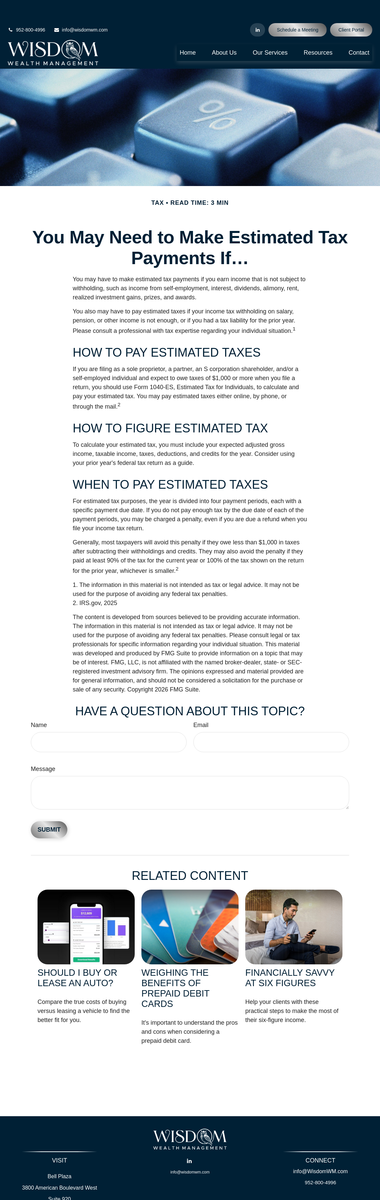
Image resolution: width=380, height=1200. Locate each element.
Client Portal (351, 10)
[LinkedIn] (257, 10)
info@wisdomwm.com (81, 10)
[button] (188, 33)
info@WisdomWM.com (320, 1152)
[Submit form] (49, 810)
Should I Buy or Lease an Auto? (77, 958)
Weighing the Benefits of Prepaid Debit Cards (175, 968)
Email (200, 705)
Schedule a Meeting (297, 10)
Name (39, 705)
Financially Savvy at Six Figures (290, 958)
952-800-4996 (26, 10)
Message (43, 749)
